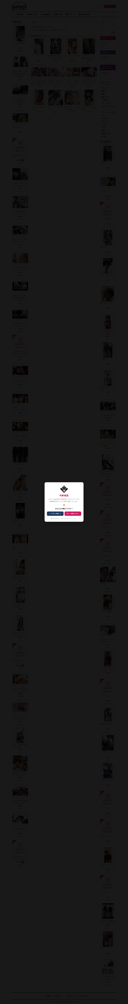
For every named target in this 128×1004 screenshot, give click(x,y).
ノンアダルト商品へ (55, 513)
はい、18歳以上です (73, 513)
